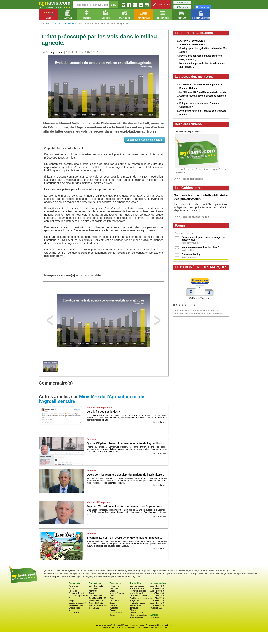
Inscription (182, 2)
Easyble (113, 610)
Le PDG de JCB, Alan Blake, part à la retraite (202, 92)
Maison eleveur (116, 613)
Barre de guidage (137, 586)
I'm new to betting (191, 254)
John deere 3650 (96, 588)
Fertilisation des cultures (140, 598)
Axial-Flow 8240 (157, 596)
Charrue (133, 610)
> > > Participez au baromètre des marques (197, 310)
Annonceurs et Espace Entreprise (159, 625)
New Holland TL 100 (97, 598)
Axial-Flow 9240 (157, 593)
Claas (112, 598)
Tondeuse (134, 608)
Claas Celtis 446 (96, 601)
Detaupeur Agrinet (76, 593)
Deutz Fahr (114, 601)
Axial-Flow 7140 (157, 601)
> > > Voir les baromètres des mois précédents (199, 313)
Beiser (112, 615)
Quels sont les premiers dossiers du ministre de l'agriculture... (125, 474)
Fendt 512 (93, 593)
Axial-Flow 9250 (157, 591)
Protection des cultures (139, 596)
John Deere (114, 586)
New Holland (115, 588)
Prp (70, 598)
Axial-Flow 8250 (157, 588)
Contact (117, 625)
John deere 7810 (96, 586)
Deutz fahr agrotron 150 (78, 596)
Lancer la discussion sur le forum (144, 140)
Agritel (71, 588)
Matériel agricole (136, 593)
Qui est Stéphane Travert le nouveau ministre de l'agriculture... (125, 443)
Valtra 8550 (93, 591)
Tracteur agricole (137, 588)
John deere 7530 (76, 605)
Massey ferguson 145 (78, 603)
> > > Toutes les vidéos (188, 178)
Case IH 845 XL (75, 613)
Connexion (182, 7)
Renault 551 (94, 608)
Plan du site (155, 618)
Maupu (71, 601)
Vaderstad (114, 608)
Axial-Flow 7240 (157, 598)
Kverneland (114, 605)
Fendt (112, 596)
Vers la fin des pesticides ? (103, 411)
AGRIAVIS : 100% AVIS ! (192, 41)
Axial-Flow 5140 (157, 605)
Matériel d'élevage (137, 603)
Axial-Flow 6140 (157, 603)
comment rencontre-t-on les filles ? (200, 247)
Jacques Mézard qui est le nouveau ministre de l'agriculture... (125, 506)
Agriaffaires (73, 586)
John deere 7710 (96, 596)
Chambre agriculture (138, 615)
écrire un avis (161, 4)
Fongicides (134, 601)
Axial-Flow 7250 (157, 586)
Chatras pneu (74, 608)
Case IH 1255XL (96, 603)
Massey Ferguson (117, 593)
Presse (125, 625)
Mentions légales (137, 625)
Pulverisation (135, 605)
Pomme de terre (136, 613)
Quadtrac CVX (156, 608)
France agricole (136, 618)
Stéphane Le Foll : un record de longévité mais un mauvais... (124, 537)
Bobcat (112, 603)
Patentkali (73, 591)
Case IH (113, 591)
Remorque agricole (138, 591)
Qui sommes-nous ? (104, 625)
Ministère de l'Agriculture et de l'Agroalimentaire (91, 399)
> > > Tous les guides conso (191, 216)
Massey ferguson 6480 (98, 605)
